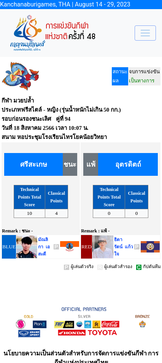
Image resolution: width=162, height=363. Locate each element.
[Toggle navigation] (145, 33)
